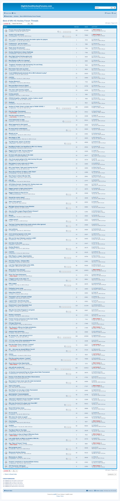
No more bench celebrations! (18, 128)
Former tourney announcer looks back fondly (23, 319)
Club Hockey (13, 421)
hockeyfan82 (13, 355)
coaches (11, 77)
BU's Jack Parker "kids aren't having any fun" (23, 167)
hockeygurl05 (13, 36)
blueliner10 (96, 141)
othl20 (11, 160)
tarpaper (12, 266)
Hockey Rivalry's (14, 247)
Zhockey (95, 429)
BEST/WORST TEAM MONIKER (19, 394)
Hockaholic (13, 125)
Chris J (12, 467)
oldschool (95, 233)
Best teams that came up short (18, 69)
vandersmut (13, 239)
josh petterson (96, 331)
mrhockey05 (13, 280)
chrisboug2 (13, 230)
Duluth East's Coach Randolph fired (20, 305)
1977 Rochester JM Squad (17, 466)
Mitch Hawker (96, 29)
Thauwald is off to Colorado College (20, 296)
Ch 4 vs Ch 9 (13, 413)
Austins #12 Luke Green (16, 34)
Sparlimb (95, 412)
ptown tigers (96, 274)
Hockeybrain (13, 45)
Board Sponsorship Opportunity (19, 363)
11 (70, 108)
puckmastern (13, 418)
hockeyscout (96, 133)
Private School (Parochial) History (19, 30)
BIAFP (12, 207)
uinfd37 (95, 150)
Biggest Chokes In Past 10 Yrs (18, 192)
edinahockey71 (14, 373)
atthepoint (12, 169)
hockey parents (14, 94)
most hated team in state (17, 119)
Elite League (13, 283)
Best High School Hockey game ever (20, 56)
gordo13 (12, 95)
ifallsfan (12, 164)
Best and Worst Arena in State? (19, 85)
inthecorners (96, 264)
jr (10, 203)
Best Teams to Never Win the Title (19, 176)
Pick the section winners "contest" (20, 358)
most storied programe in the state (20, 234)
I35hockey (95, 171)
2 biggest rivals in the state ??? (19, 279)
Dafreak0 (12, 189)
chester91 (12, 414)
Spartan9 (95, 180)
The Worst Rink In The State (18, 430)
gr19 (94, 159)
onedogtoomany (97, 288)
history (11, 354)
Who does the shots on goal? (18, 417)
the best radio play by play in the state (21, 155)
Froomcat (12, 391)
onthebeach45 (96, 305)
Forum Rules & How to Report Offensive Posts (23, 434)
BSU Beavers (96, 137)
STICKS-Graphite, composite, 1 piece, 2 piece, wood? (26, 98)
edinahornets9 (13, 87)
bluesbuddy (96, 358)
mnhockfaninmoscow (15, 139)
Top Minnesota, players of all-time (19, 142)
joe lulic (95, 124)
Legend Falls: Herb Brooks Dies (19, 301)
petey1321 (12, 216)
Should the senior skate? (17, 197)
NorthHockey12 (97, 211)
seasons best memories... (17, 331)
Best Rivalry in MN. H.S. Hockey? (19, 60)
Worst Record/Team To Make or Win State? (22, 171)
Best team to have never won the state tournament (25, 381)
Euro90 (95, 407)
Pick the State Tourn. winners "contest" (21, 344)
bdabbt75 (12, 298)
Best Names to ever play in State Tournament (23, 390)
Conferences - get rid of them (18, 43)
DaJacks (95, 394)
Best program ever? (15, 447)
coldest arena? (13, 219)
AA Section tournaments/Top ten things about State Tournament (29, 372)
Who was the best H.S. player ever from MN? (23, 403)
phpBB (54, 494)
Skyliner (12, 306)
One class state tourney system (19, 90)
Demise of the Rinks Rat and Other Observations (24, 377)
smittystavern (13, 289)
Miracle (11, 215)
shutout (95, 201)
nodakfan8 (12, 78)
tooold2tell (12, 130)
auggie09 (12, 439)
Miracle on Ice (13, 133)
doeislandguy (96, 416)
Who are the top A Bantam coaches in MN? (22, 238)
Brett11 (95, 197)
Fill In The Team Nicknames (17, 274)
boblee (95, 115)
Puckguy (95, 154)
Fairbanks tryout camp (16, 288)
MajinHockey (96, 175)
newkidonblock (14, 225)
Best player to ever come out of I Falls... (21, 163)
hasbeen (95, 296)
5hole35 (95, 119)
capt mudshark (14, 324)
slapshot (12, 337)
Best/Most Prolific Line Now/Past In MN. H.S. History (25, 146)
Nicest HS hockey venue (16, 408)
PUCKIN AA (13, 49)
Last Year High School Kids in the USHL (21, 265)
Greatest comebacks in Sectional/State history (23, 461)
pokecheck (96, 128)
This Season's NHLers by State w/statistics (22, 327)
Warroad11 (13, 82)
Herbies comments (15, 314)
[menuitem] (14, 13)
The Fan (95, 242)
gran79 (95, 403)
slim (94, 380)
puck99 (12, 74)
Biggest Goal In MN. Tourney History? (21, 151)
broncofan (12, 341)
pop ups (11, 180)
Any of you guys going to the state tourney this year (25, 159)
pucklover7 (13, 40)
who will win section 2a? (16, 367)
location (11, 425)
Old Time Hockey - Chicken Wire (19, 261)
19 (65, 369)
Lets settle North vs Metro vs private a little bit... (24, 438)
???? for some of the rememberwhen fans (22, 340)
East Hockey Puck (14, 257)
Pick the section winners (16, 115)
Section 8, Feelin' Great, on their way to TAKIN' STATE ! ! (27, 106)
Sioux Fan (95, 255)
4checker (95, 215)
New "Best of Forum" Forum (18, 443)
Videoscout (13, 350)
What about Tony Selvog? (17, 270)
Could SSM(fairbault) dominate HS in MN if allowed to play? (28, 73)
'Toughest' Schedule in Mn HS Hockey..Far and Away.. (26, 64)
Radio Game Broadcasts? (17, 48)
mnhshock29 (96, 283)
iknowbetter (13, 181)
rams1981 (95, 260)
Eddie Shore (96, 167)
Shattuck (11, 102)
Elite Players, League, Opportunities (20, 256)
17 (61, 369)
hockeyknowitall (97, 461)
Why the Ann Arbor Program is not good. (22, 310)
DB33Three (13, 431)
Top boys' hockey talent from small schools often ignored (27, 224)
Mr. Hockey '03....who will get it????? (20, 335)
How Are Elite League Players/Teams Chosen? (23, 211)
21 (70, 369)
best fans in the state (15, 243)
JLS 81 (95, 206)
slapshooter (13, 66)
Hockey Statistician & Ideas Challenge (21, 52)
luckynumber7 (13, 426)
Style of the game (14, 386)
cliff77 (11, 311)
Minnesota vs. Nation (15, 457)
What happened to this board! (18, 124)
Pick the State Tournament (17, 111)
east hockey (13, 112)
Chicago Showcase (15, 323)
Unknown (95, 39)
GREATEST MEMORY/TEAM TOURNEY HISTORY (24, 399)
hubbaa (12, 332)
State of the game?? (15, 201)
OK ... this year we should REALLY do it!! (22, 349)
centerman (96, 146)
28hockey (12, 368)
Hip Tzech (12, 198)
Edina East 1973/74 (15, 292)
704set (95, 456)
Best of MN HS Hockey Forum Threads (20, 21)
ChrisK (95, 184)
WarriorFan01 (13, 409)
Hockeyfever (96, 229)
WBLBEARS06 (14, 57)
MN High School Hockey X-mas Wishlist (21, 206)
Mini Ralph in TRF (14, 137)
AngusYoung (96, 111)
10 (67, 108)
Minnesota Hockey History (17, 452)
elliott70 (12, 31)
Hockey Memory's (14, 81)
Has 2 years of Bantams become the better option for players (28, 39)
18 (63, 369)
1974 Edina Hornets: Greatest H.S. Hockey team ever (25, 184)
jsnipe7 (12, 284)
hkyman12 (12, 70)
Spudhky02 (13, 458)
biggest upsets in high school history (21, 188)
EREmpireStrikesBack (15, 194)
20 (67, 369)
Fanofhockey (13, 134)
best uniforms (13, 229)
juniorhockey (13, 302)
